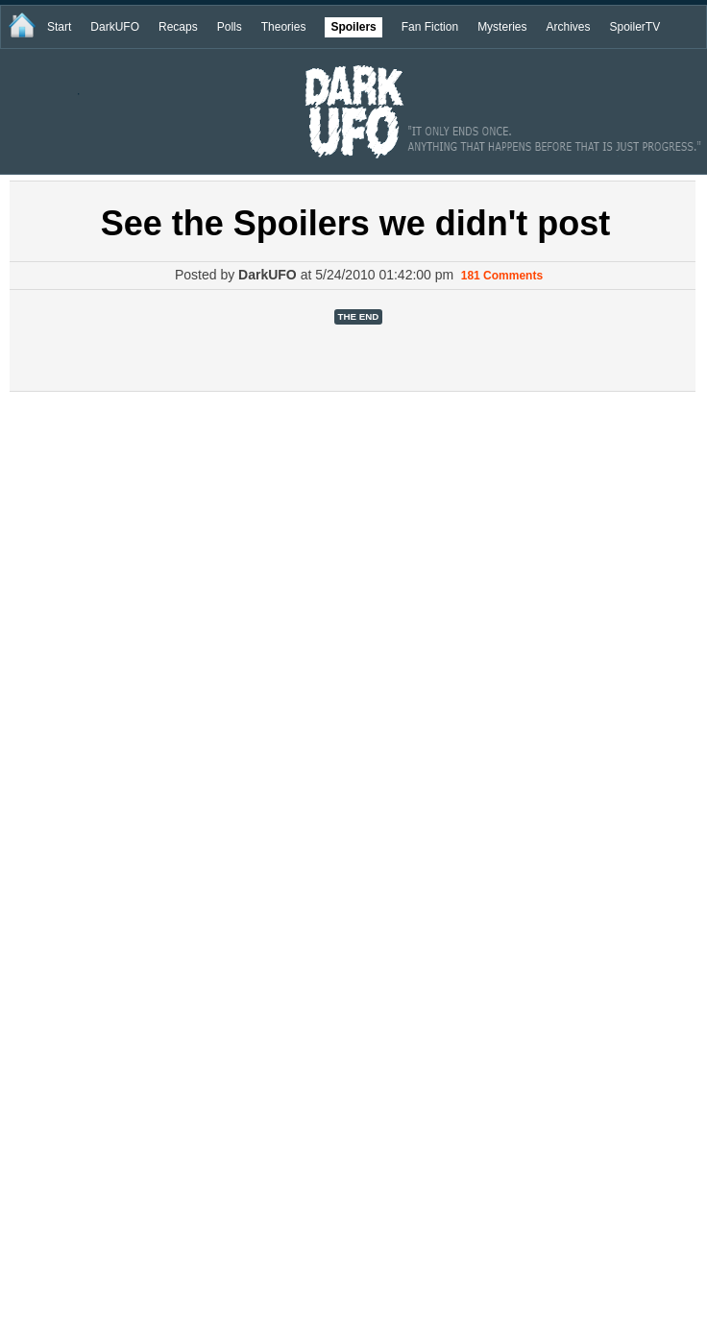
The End (358, 316)
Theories (283, 27)
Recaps (178, 27)
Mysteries (501, 27)
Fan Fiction (430, 27)
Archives (568, 27)
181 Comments (502, 275)
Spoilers (353, 27)
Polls (229, 27)
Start (59, 27)
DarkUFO (114, 27)
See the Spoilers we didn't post (356, 223)
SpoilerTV (634, 27)
